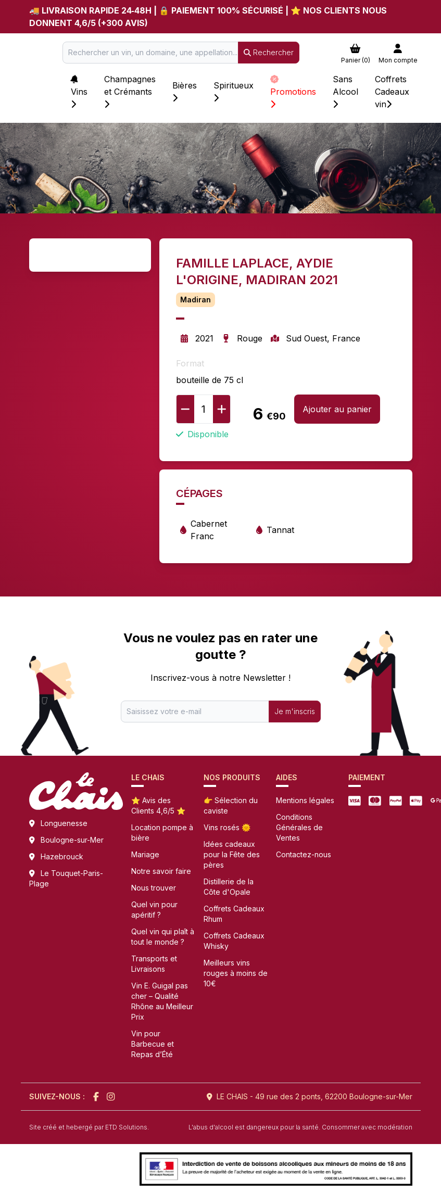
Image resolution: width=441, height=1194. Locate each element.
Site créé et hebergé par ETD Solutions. (89, 1127)
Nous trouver (153, 887)
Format (190, 363)
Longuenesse (64, 823)
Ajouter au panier (337, 409)
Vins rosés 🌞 (227, 827)
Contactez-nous (303, 854)
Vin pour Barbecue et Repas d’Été (152, 1044)
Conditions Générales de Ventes (299, 827)
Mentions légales (305, 800)
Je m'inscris (294, 711)
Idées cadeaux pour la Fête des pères (232, 854)
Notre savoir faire (161, 871)
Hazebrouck (62, 856)
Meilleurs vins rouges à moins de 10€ (236, 973)
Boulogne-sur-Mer (72, 839)
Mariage (145, 854)
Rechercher (269, 52)
